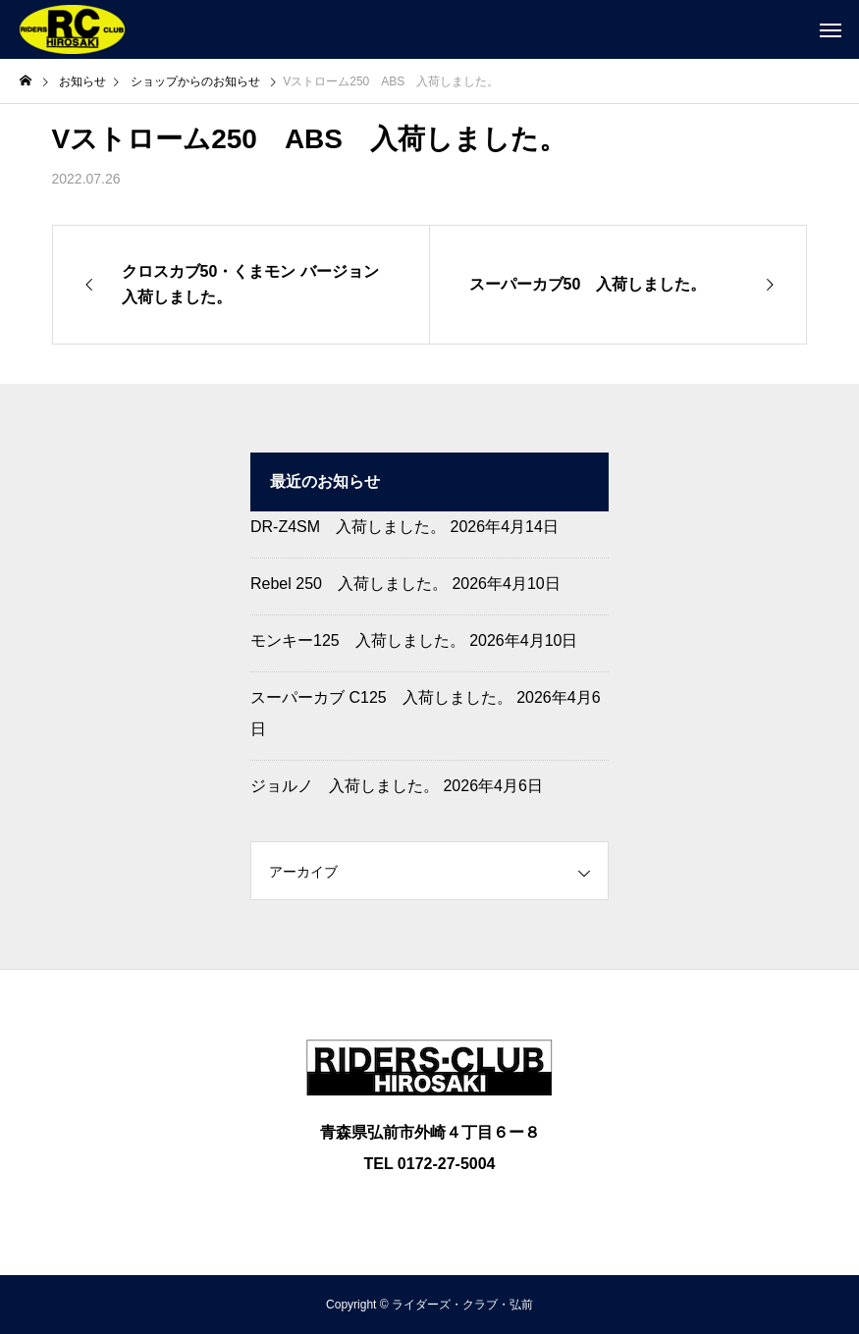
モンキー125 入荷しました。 (357, 640)
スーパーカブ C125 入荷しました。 (381, 697)
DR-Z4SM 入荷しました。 (348, 526)
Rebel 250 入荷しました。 (349, 583)
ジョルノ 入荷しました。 (344, 785)
